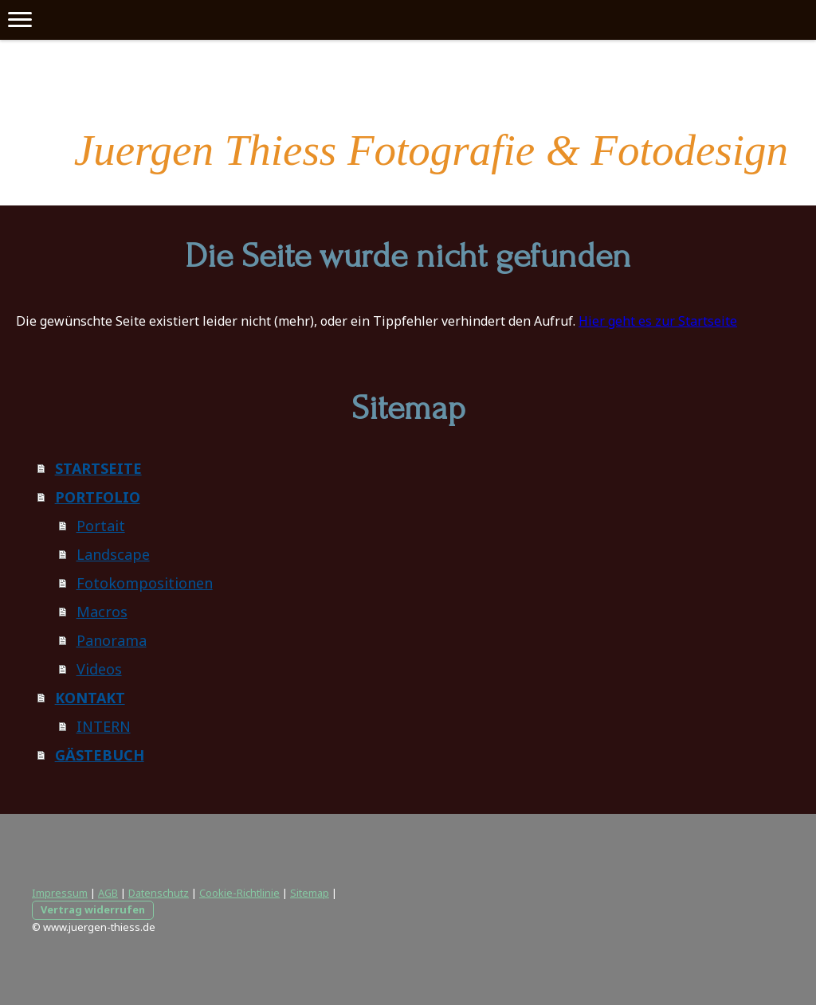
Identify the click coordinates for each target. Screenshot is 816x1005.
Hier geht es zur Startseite (658, 321)
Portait (100, 525)
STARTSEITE (98, 468)
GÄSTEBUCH (99, 755)
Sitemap (309, 893)
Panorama (111, 640)
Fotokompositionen (144, 582)
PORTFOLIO (97, 496)
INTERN (103, 726)
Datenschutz (158, 893)
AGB (108, 893)
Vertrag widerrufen (93, 909)
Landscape (113, 554)
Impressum (60, 893)
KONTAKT (90, 697)
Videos (99, 668)
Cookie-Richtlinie (239, 893)
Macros (102, 611)
